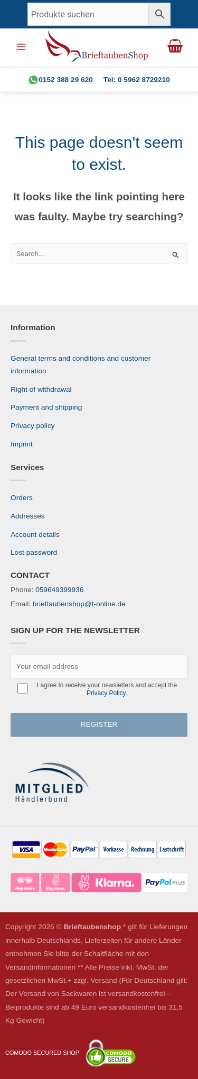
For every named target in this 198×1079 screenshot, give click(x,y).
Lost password (34, 552)
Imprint (22, 444)
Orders (22, 498)
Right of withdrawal (41, 389)
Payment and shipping (46, 407)
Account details (35, 534)
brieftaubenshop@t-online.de (79, 604)
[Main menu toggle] (21, 46)
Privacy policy (33, 426)
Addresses (28, 516)
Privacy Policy (106, 693)
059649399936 (59, 590)
